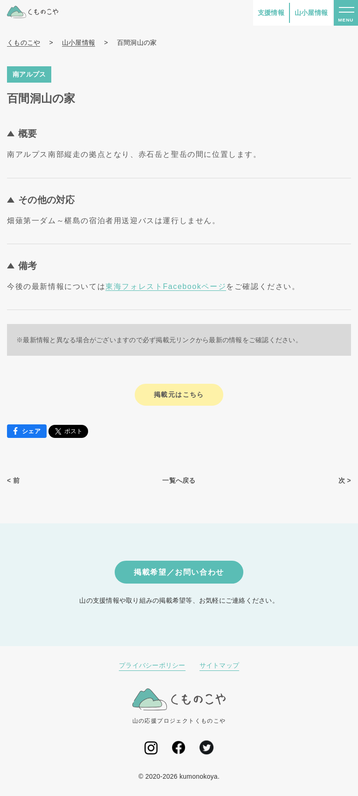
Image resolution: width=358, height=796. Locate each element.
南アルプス (29, 74)
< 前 (13, 480)
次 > (344, 480)
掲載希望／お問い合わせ (179, 572)
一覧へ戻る (178, 480)
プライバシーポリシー (152, 665)
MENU (345, 19)
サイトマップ (220, 665)
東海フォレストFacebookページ (165, 286)
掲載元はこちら (179, 394)
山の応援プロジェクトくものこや (179, 706)
